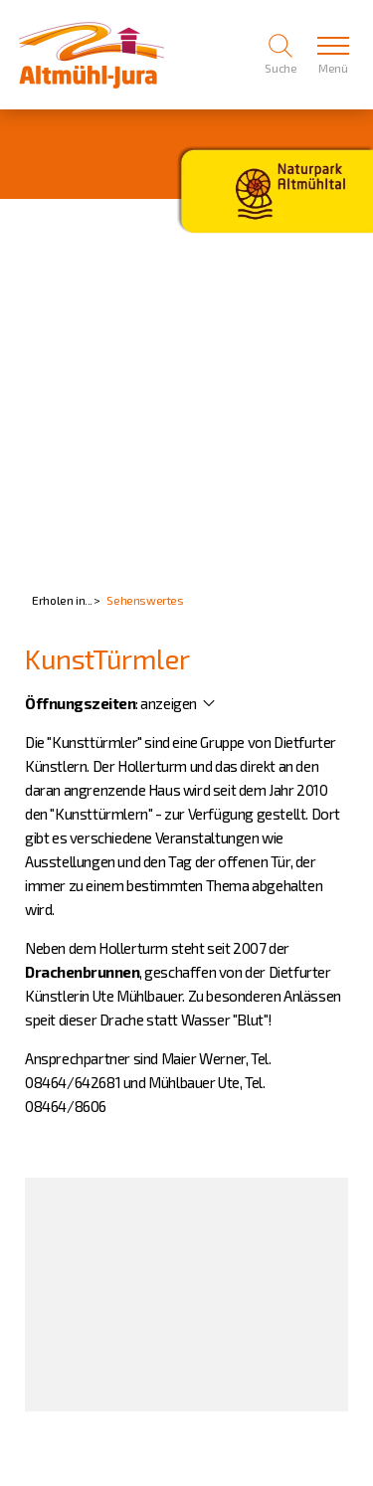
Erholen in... (62, 600)
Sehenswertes (144, 600)
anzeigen (168, 703)
